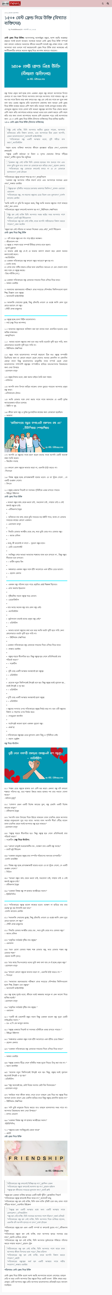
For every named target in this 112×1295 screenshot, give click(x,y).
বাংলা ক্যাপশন (13, 13)
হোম (5, 13)
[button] (103, 3)
